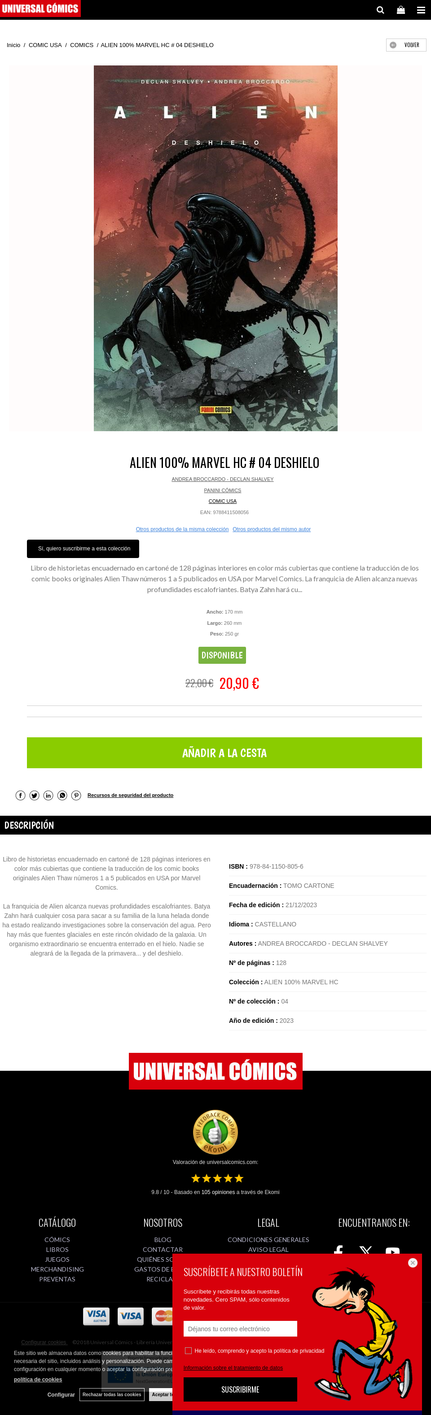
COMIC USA (223, 501)
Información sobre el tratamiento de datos (233, 1368)
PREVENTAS (57, 1279)
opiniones (218, 1192)
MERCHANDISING (57, 1269)
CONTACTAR (163, 1249)
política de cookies (38, 1379)
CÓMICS (57, 1239)
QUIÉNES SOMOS (163, 1259)
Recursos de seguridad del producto (130, 795)
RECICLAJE (162, 1279)
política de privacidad (299, 1351)
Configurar (61, 1395)
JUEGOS (57, 1259)
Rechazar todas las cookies (112, 1394)
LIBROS (57, 1249)
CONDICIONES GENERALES (268, 1239)
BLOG (163, 1239)
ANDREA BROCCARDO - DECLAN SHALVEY (222, 479)
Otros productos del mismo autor (272, 529)
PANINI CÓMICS (223, 490)
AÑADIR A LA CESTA (224, 753)
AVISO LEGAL (268, 1249)
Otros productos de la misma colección (182, 529)
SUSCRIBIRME (240, 1389)
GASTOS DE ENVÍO (162, 1269)
